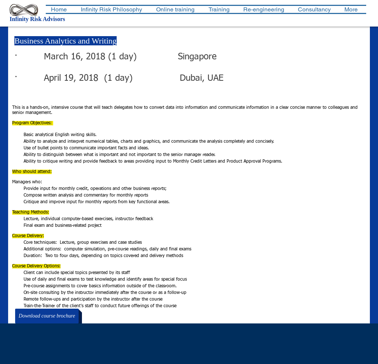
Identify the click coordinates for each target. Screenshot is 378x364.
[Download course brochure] (47, 316)
